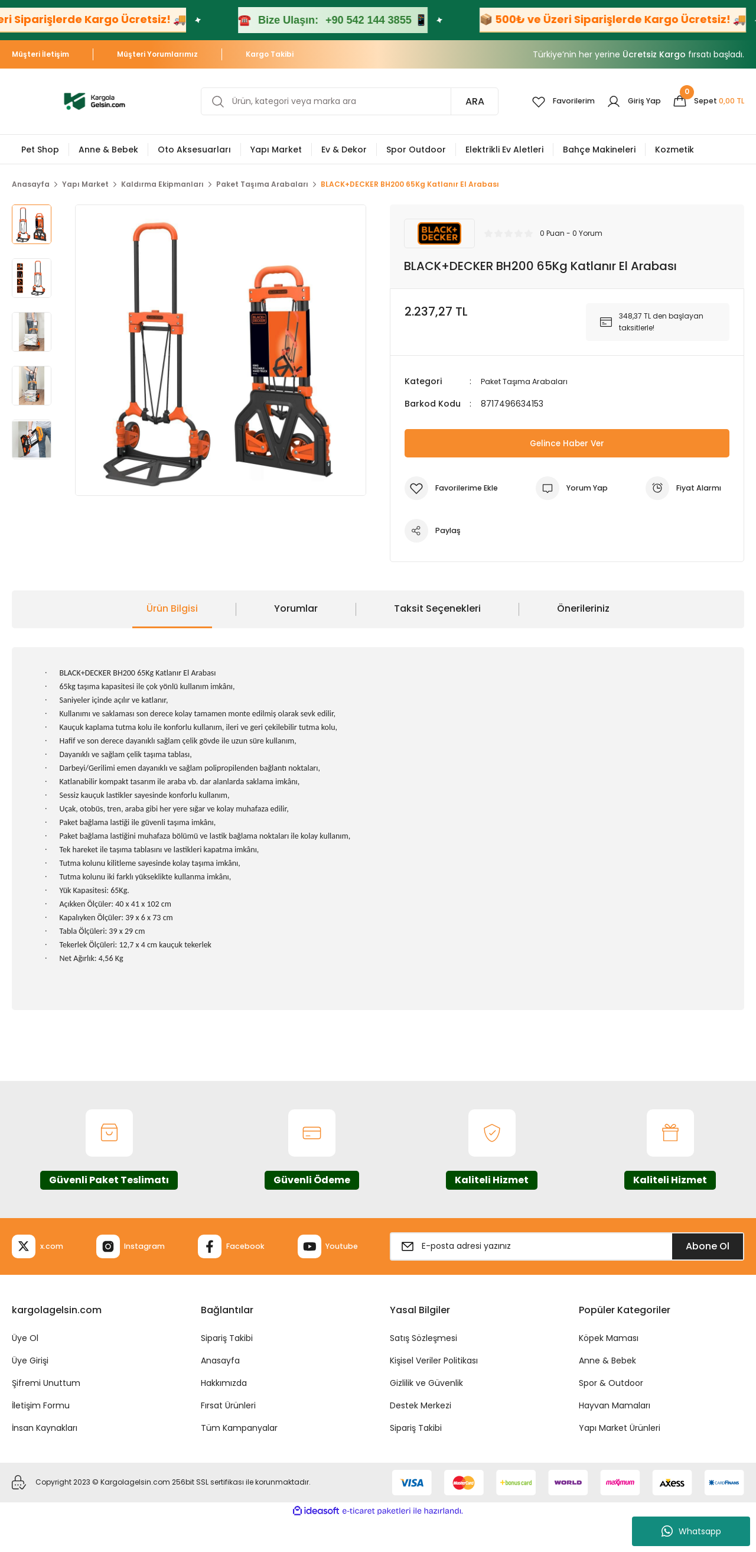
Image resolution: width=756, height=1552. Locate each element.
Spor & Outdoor (611, 1415)
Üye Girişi (30, 1393)
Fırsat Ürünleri (228, 1438)
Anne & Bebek (607, 1393)
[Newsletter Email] (567, 1262)
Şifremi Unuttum (46, 1415)
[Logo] (94, 101)
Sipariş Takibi (227, 1370)
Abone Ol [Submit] (707, 1262)
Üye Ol (25, 1370)
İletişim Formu (41, 1438)
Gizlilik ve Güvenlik (426, 1415)
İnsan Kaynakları (44, 1460)
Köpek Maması (608, 1370)
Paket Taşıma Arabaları (528, 381)
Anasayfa (220, 1393)
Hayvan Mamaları (614, 1438)
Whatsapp (691, 1531)
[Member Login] (626, 102)
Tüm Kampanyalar (239, 1460)
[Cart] (705, 102)
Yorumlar (296, 608)
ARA (459, 101)
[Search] (342, 101)
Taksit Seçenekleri (437, 608)
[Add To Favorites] (456, 488)
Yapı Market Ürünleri (619, 1460)
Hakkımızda (224, 1415)
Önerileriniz (583, 608)
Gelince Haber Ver (567, 443)
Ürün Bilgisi (172, 608)
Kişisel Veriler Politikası (434, 1393)
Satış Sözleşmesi (423, 1370)
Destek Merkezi (420, 1438)
